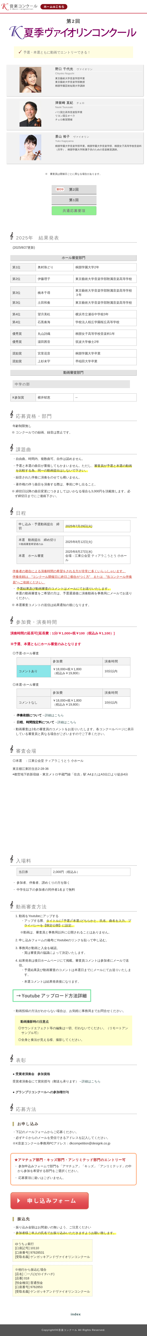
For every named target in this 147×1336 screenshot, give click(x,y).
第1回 (74, 200)
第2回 (74, 189)
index (76, 1314)
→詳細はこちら (53, 715)
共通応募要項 (74, 211)
